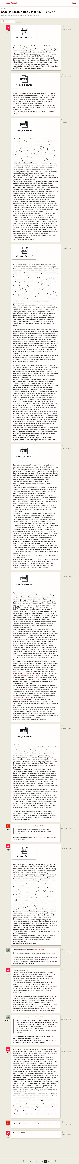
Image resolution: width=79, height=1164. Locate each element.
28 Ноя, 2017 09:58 (66, 982)
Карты (3, 8)
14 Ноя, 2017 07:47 (65, 456)
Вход (74, 3)
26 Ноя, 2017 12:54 (65, 962)
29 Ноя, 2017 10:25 (65, 1061)
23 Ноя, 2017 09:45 (66, 738)
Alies (22, 15)
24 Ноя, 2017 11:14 (65, 858)
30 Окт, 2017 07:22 (66, 124)
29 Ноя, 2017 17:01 (65, 1144)
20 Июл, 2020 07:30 (32, 15)
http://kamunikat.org (19, 709)
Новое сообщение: (14, 15)
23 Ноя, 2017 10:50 (65, 838)
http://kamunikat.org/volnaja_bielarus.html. (26, 685)
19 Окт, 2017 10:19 (65, 29)
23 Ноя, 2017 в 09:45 (39, 836)
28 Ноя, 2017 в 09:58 (39, 1027)
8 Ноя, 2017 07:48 (65, 252)
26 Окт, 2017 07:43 (66, 79)
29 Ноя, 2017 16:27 (65, 1134)
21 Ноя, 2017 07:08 (65, 584)
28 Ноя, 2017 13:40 (65, 1029)
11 (52, 1161)
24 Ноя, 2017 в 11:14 (39, 959)
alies (25, 836)
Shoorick (7, 963)
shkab (8, 839)
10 (48, 1161)
